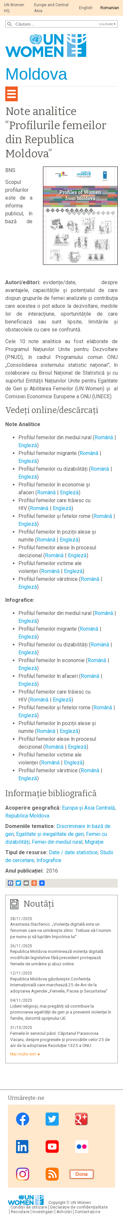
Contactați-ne (87, 1212)
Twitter (52, 1119)
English (85, 8)
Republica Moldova (27, 816)
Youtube (52, 1146)
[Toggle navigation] (11, 94)
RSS (52, 1174)
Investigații (42, 1212)
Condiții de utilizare (28, 1207)
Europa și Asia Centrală (88, 808)
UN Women (81, 1202)
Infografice (48, 860)
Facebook (22, 1119)
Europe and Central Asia (51, 8)
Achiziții (64, 1212)
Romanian (109, 8)
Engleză (27, 445)
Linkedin (22, 1146)
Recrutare (20, 1212)
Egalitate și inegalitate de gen (50, 834)
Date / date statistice (73, 852)
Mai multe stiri (23, 1054)
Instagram (22, 1174)
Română (103, 437)
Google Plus (81, 1119)
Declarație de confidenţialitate (79, 1207)
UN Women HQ (14, 8)
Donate (81, 1174)
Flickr (81, 1146)
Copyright (57, 1202)
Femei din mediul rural (57, 842)
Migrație (94, 842)
